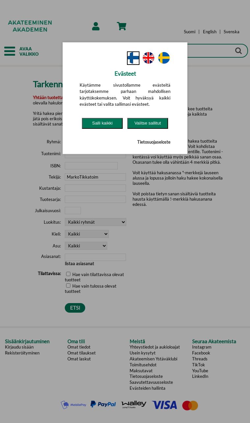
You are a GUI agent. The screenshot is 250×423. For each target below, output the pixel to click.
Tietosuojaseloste (153, 142)
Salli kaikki (102, 123)
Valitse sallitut (148, 123)
